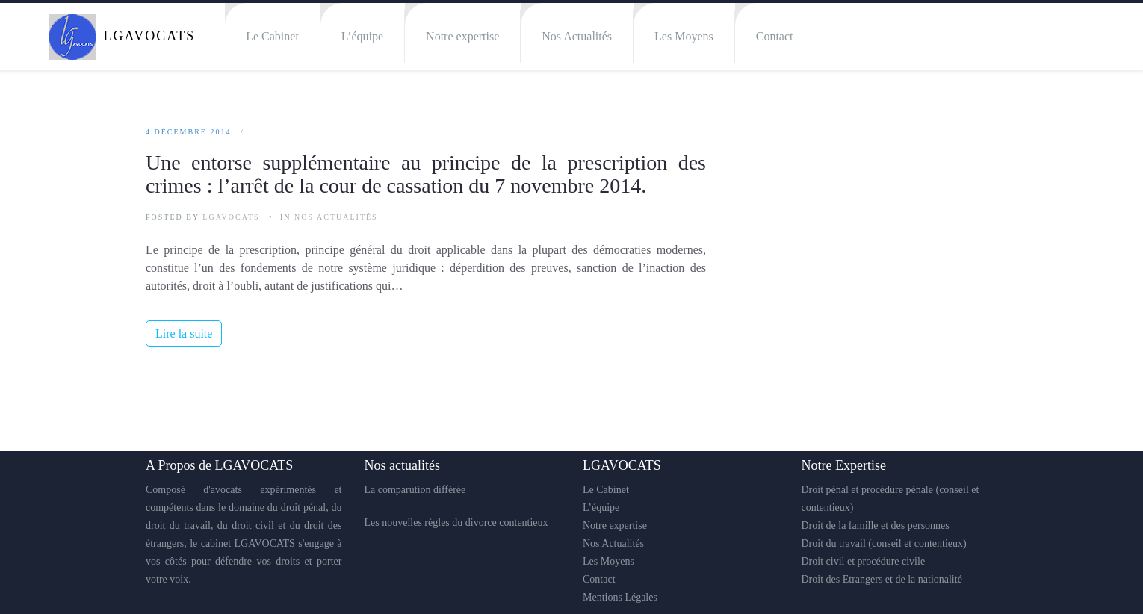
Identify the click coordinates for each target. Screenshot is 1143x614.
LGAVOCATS (230, 217)
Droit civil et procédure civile (864, 561)
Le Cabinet (272, 36)
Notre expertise (462, 36)
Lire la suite (183, 333)
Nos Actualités (577, 36)
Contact (774, 36)
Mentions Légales (620, 597)
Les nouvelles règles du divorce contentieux (456, 522)
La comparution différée (415, 489)
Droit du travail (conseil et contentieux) (884, 543)
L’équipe (362, 36)
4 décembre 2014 (188, 132)
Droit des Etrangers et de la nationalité (882, 579)
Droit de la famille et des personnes (876, 525)
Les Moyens (683, 36)
